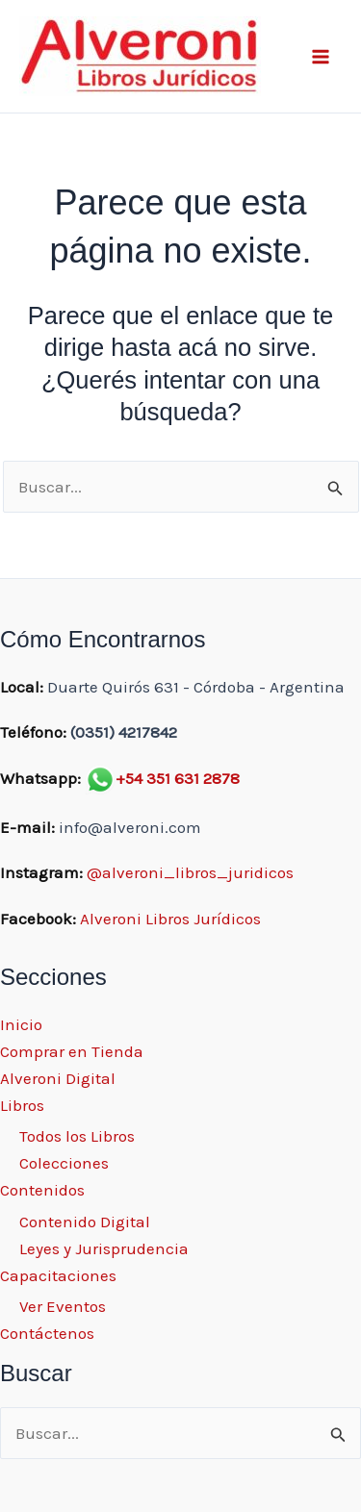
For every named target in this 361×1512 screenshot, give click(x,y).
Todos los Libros (77, 1136)
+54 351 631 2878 (178, 778)
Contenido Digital (84, 1221)
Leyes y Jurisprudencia (104, 1248)
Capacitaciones (58, 1275)
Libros (22, 1105)
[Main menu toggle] (320, 57)
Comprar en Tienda (71, 1051)
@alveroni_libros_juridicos (190, 872)
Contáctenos (47, 1333)
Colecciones (64, 1162)
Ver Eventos (62, 1306)
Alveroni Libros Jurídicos (170, 918)
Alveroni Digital (58, 1078)
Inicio (21, 1024)
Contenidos (42, 1189)
